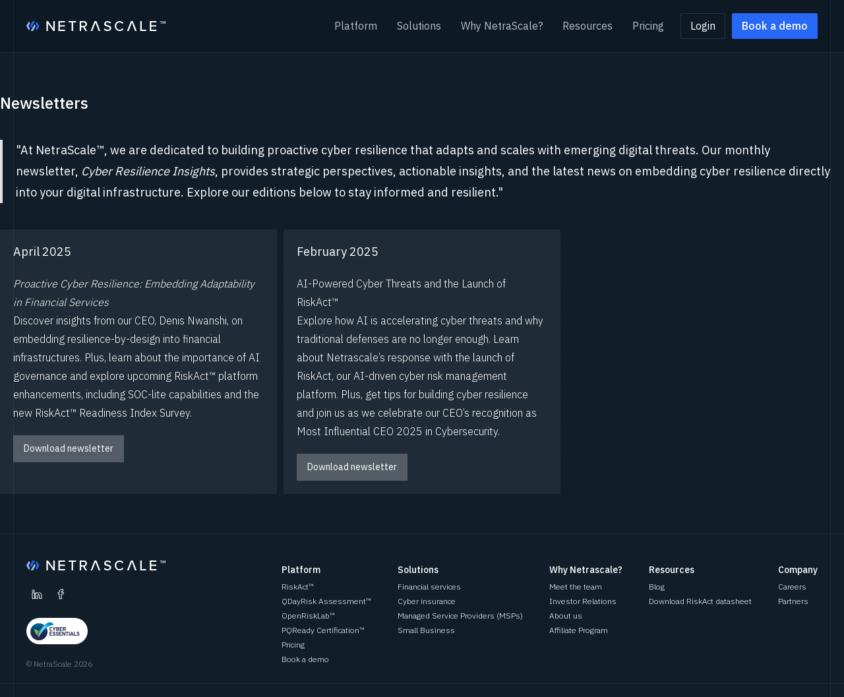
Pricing (648, 25)
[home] (96, 26)
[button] (355, 26)
